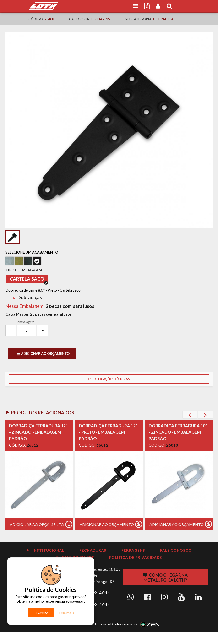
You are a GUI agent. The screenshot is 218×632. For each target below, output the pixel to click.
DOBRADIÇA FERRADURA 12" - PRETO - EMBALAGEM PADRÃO (108, 432)
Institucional (45, 550)
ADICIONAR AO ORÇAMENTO (43, 353)
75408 (49, 19)
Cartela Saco (29, 279)
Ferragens (100, 19)
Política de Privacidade (135, 557)
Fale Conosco (176, 550)
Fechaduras (92, 550)
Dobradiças (164, 19)
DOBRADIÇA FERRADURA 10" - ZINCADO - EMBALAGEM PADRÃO (178, 432)
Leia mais (66, 612)
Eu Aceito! (41, 612)
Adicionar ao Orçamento (41, 524)
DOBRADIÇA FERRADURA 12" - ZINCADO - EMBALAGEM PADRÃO (38, 432)
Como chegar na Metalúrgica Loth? (165, 578)
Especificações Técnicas (109, 379)
